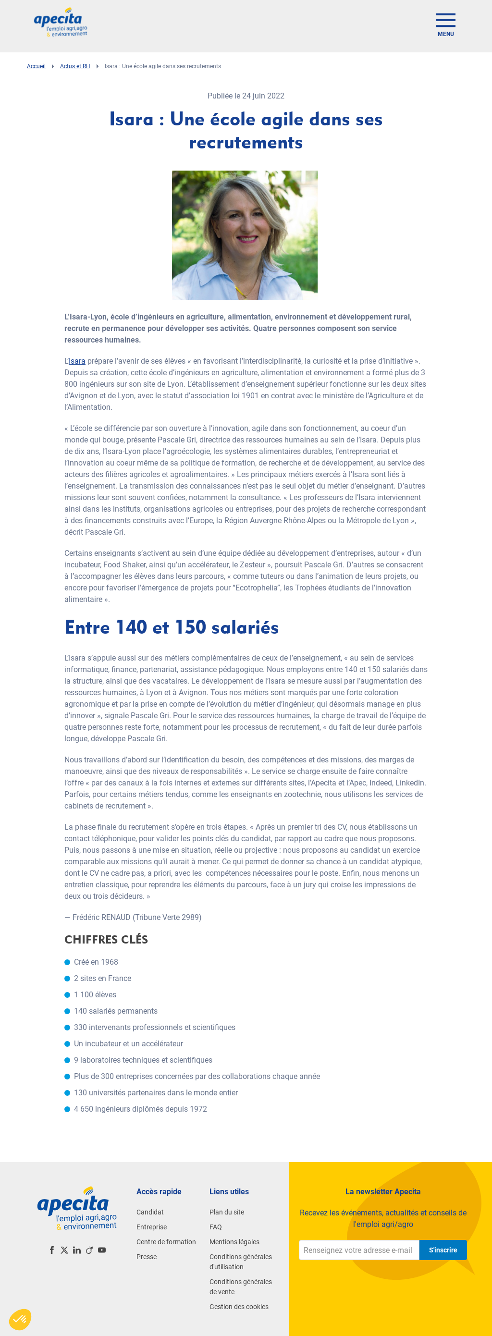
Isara (77, 361)
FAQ (215, 1227)
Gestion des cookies (239, 1307)
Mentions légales (234, 1242)
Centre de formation (166, 1242)
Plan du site (226, 1212)
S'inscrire (443, 1250)
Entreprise (151, 1227)
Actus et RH (75, 66)
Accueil (36, 66)
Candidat (150, 1212)
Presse (146, 1257)
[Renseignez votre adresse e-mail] (359, 1250)
